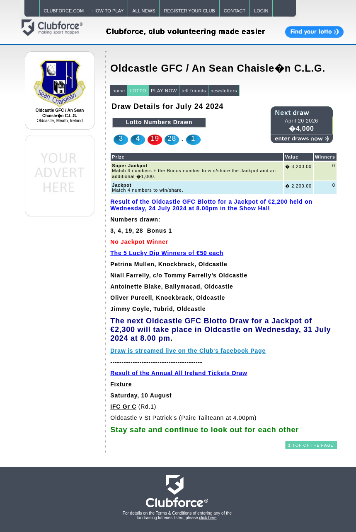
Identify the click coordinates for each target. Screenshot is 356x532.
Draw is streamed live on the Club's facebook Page (188, 350)
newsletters (224, 90)
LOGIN (261, 10)
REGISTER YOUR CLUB (189, 10)
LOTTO (138, 90)
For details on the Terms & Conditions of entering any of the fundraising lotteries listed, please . (177, 515)
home (118, 90)
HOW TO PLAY (108, 10)
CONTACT (234, 10)
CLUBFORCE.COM (64, 10)
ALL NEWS (143, 10)
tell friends (194, 90)
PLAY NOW (164, 90)
